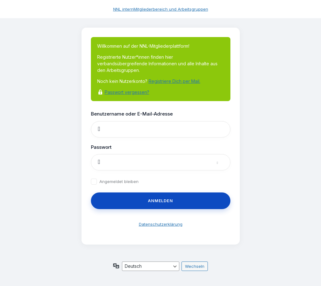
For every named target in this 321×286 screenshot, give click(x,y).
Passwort (101, 147)
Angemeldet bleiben (119, 181)
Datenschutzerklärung (160, 224)
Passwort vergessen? (127, 92)
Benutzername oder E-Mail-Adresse (132, 114)
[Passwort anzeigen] (223, 162)
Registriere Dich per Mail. (174, 81)
